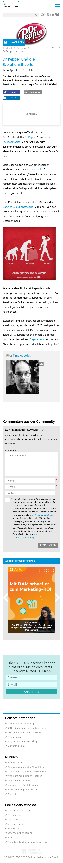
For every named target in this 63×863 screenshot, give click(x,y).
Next (55, 597)
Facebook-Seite (11, 141)
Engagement (36, 339)
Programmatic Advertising (22, 741)
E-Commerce (14, 737)
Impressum (13, 828)
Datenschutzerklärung (23, 537)
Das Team (12, 819)
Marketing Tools (16, 746)
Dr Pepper (30, 137)
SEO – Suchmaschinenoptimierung (27, 728)
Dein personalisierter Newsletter (25, 767)
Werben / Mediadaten (19, 810)
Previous (7, 597)
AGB (9, 837)
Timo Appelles (22, 355)
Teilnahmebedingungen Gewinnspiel (28, 842)
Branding (22, 48)
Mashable (36, 169)
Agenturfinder (15, 762)
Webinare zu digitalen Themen (24, 776)
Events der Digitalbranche (22, 789)
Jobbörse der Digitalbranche (23, 785)
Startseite (8, 48)
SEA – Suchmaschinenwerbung (24, 732)
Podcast (11, 794)
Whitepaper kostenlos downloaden (27, 771)
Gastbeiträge (14, 815)
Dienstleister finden (18, 780)
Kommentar (11, 450)
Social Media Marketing (20, 723)
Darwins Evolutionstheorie (18, 206)
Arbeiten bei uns (16, 824)
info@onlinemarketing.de (43, 514)
